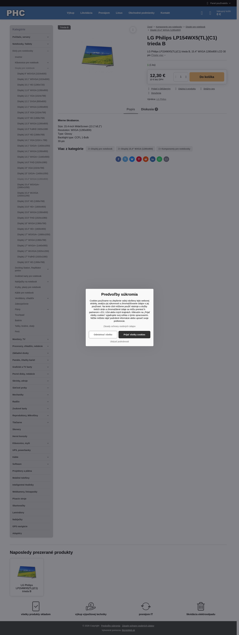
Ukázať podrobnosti (119, 341)
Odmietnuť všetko (103, 334)
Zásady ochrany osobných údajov (119, 326)
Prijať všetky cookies (134, 334)
